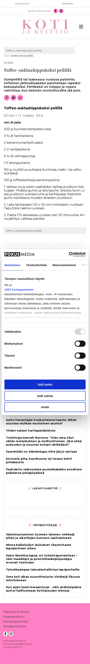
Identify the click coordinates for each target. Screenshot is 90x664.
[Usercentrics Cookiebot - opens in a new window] (69, 254)
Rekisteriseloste (14, 627)
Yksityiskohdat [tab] (36, 265)
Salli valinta (45, 395)
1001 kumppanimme (18, 289)
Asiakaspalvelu (13, 617)
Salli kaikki (45, 384)
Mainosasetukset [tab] (64, 265)
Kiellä (45, 407)
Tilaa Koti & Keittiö (16, 612)
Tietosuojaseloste (15, 622)
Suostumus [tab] (12, 265)
